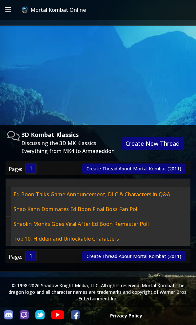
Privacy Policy (126, 316)
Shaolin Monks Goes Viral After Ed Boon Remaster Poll (81, 224)
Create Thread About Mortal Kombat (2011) (134, 168)
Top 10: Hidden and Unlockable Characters (66, 238)
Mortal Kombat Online (54, 9)
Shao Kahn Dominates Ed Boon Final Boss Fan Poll (76, 209)
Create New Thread (153, 143)
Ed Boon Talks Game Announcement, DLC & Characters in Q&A (91, 194)
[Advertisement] (98, 75)
